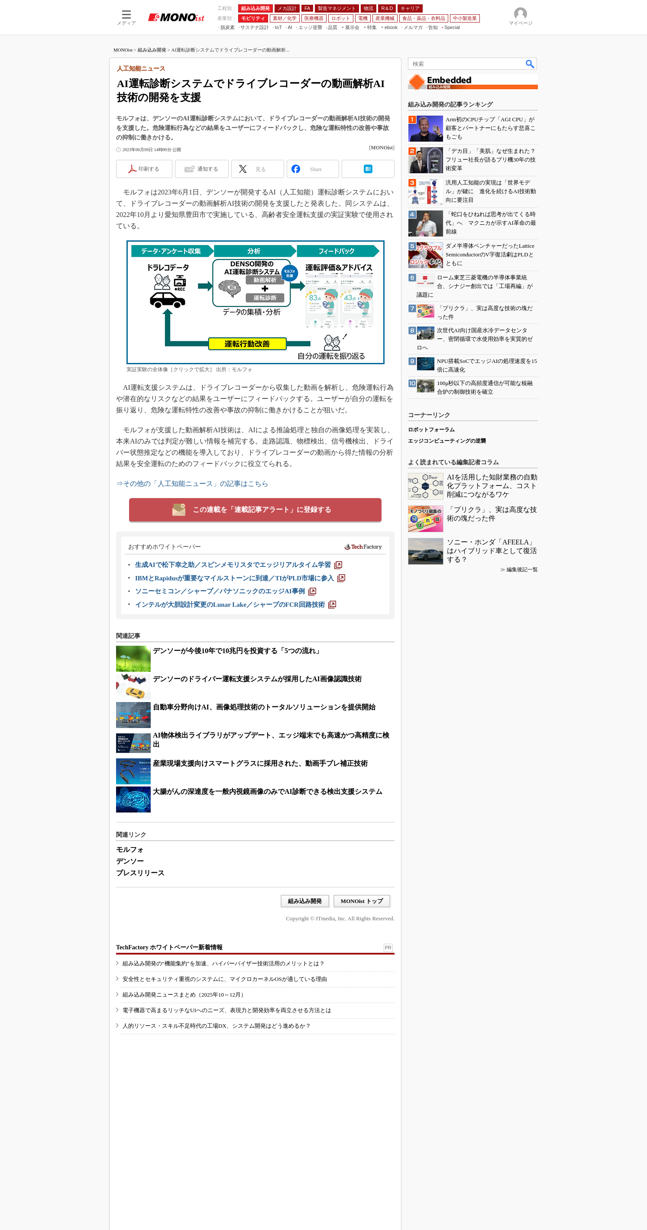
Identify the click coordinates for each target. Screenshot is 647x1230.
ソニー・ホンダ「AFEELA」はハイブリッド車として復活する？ (492, 550)
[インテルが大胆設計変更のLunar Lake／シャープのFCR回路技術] (235, 604)
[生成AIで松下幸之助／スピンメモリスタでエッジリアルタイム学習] (238, 564)
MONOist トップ (362, 901)
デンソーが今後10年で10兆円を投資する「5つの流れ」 (238, 650)
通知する (207, 169)
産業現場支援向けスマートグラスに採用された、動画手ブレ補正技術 (260, 763)
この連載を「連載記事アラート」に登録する (262, 509)
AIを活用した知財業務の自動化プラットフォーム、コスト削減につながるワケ (492, 485)
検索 (530, 64)
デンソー (130, 861)
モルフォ (130, 849)
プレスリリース (140, 873)
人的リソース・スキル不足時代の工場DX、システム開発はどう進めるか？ (217, 1026)
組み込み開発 (152, 49)
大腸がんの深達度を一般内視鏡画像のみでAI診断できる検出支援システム (267, 791)
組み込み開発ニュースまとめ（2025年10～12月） (184, 994)
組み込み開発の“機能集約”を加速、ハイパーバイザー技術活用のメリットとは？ (224, 963)
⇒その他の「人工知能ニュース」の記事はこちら (192, 483)
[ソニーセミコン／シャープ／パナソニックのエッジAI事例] (225, 591)
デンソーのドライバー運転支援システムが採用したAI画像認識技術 (257, 679)
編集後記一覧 (522, 569)
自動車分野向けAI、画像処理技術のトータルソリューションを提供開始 (264, 707)
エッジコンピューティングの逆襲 (447, 441)
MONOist (123, 49)
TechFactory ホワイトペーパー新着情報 (169, 947)
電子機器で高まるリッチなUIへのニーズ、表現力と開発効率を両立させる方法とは (227, 1010)
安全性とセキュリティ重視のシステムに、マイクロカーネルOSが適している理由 (225, 979)
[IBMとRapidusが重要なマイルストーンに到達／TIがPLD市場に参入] (240, 578)
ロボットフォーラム (431, 430)
